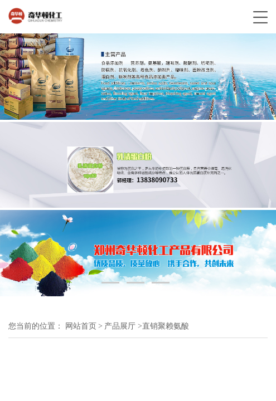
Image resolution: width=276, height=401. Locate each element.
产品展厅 (119, 326)
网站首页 (80, 326)
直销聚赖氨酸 (165, 326)
